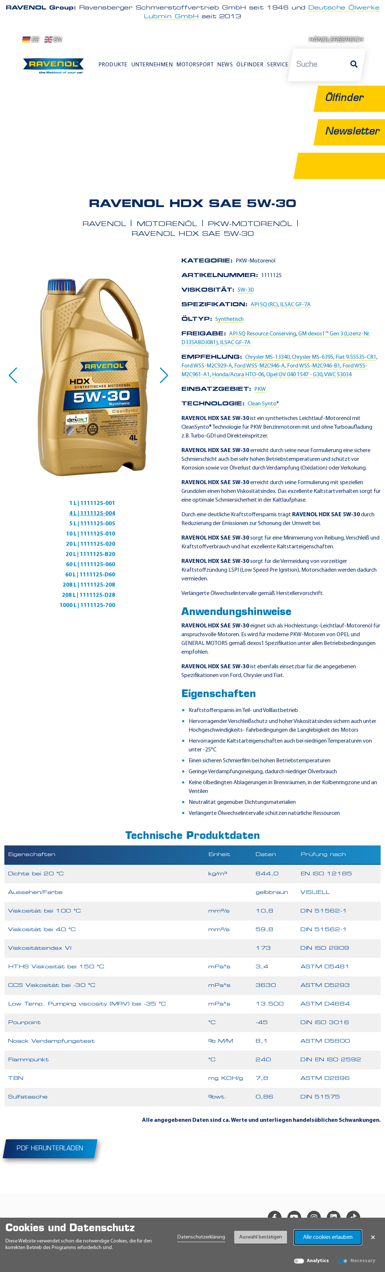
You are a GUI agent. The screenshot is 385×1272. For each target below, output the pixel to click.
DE (30, 39)
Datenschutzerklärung (201, 1237)
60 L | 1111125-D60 (90, 575)
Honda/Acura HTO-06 (238, 375)
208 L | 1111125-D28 (88, 595)
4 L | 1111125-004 (92, 514)
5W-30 (245, 290)
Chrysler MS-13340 (267, 357)
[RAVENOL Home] (55, 68)
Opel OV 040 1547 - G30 (294, 375)
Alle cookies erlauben (328, 1237)
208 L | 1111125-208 (89, 585)
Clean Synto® (263, 404)
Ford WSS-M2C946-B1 (313, 366)
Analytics (318, 1261)
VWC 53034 (337, 375)
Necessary (362, 1261)
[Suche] (354, 65)
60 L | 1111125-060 (90, 565)
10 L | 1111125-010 (90, 534)
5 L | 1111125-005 (92, 524)
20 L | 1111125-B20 (90, 554)
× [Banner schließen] (373, 1237)
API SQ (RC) (264, 305)
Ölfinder (249, 65)
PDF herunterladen (50, 1149)
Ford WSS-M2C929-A (206, 366)
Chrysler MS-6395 (312, 357)
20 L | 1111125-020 (90, 544)
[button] (13, 375)
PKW (260, 389)
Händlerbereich (336, 40)
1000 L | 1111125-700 (87, 605)
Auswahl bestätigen (260, 1237)
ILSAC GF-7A (295, 305)
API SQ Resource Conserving (262, 334)
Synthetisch (229, 319)
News (225, 65)
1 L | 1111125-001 (92, 503)
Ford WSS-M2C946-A (259, 366)
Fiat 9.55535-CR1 (355, 357)
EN (53, 39)
